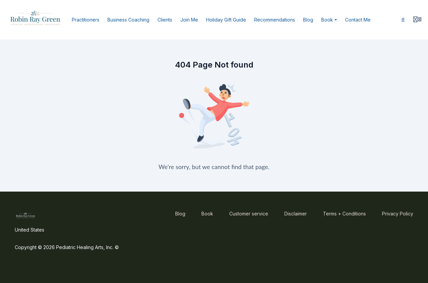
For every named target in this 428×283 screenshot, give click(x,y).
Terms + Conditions (344, 213)
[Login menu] (417, 19)
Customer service (248, 213)
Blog (180, 213)
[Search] (403, 19)
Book (207, 213)
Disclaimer (295, 213)
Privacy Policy (397, 213)
